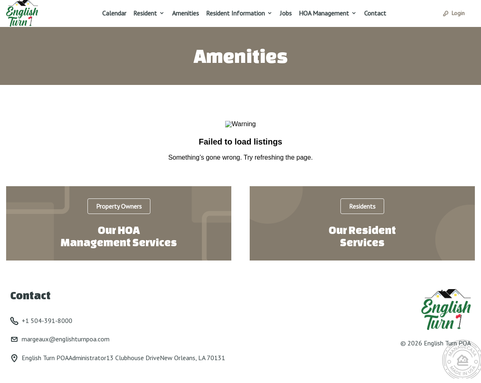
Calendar (114, 13)
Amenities (185, 13)
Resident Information (235, 13)
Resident (145, 13)
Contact (375, 13)
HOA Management (324, 13)
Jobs (286, 13)
